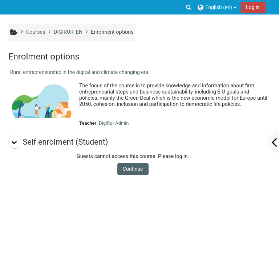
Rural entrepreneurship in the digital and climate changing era (79, 72)
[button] (189, 7)
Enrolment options (112, 32)
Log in (253, 7)
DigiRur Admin (114, 123)
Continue (133, 169)
